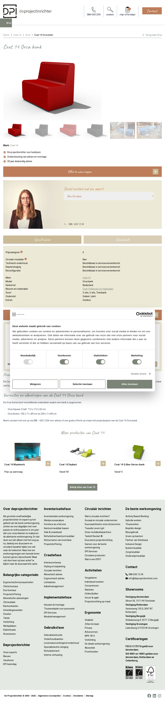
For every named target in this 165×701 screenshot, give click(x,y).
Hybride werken (133, 519)
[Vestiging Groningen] (144, 623)
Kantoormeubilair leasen (56, 527)
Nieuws (7, 655)
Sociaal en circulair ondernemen (101, 519)
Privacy (88, 627)
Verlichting (8, 621)
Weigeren (35, 384)
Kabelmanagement (54, 585)
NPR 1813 (90, 635)
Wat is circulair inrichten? (97, 515)
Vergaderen (91, 577)
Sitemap (89, 695)
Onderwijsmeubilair (135, 555)
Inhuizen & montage (54, 604)
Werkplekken (9, 625)
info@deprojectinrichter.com (142, 577)
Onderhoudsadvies (53, 638)
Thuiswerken (132, 523)
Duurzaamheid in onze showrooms (102, 523)
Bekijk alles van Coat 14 (82, 486)
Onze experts (10, 651)
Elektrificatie (9, 629)
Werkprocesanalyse (54, 519)
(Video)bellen (91, 593)
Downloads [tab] (123, 239)
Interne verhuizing (53, 654)
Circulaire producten (95, 554)
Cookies (67, 695)
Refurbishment (51, 650)
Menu (10, 25)
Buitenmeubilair (134, 547)
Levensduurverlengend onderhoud (61, 642)
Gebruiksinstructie (53, 634)
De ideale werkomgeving (97, 643)
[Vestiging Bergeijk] (144, 615)
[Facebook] (149, 695)
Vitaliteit (89, 619)
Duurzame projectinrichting (98, 539)
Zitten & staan (92, 623)
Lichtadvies (49, 581)
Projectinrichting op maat (97, 601)
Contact (152, 10)
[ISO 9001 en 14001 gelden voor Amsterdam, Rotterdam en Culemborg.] (144, 657)
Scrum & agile (92, 597)
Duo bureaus (9, 589)
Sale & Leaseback (53, 531)
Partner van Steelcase (137, 539)
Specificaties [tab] (42, 239)
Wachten (89, 589)
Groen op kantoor (134, 535)
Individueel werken (94, 581)
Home (6, 35)
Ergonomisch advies (54, 577)
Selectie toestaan (82, 384)
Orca (27, 35)
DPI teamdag (9, 663)
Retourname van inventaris (58, 539)
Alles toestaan (129, 384)
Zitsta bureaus (10, 585)
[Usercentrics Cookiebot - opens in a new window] (138, 314)
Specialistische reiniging (56, 646)
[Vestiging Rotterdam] (144, 604)
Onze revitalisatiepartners (98, 531)
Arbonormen (91, 631)
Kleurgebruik (132, 531)
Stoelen (7, 613)
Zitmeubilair (9, 601)
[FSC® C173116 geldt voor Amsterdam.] (144, 647)
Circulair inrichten (53, 570)
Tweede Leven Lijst (94, 527)
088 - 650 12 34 (76, 224)
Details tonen (138, 373)
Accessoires (9, 633)
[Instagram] (159, 695)
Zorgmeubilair (133, 551)
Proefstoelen (91, 651)
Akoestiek (90, 647)
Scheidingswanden (13, 609)
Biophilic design (133, 527)
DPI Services (50, 612)
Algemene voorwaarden (49, 695)
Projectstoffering (12, 593)
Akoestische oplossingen (16, 597)
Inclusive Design (134, 543)
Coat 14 (17, 35)
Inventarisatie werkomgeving (58, 515)
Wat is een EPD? (93, 558)
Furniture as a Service (55, 523)
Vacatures (8, 659)
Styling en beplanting (54, 565)
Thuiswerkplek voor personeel (59, 608)
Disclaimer (78, 695)
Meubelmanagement (55, 616)
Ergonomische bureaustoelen (18, 581)
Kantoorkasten (10, 605)
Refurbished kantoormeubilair (59, 535)
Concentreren (92, 585)
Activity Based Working (137, 515)
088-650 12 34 (134, 573)
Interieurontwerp (52, 562)
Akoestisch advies (53, 573)
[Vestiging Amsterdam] (144, 596)
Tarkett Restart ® (94, 535)
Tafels (6, 617)
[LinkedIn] (154, 695)
